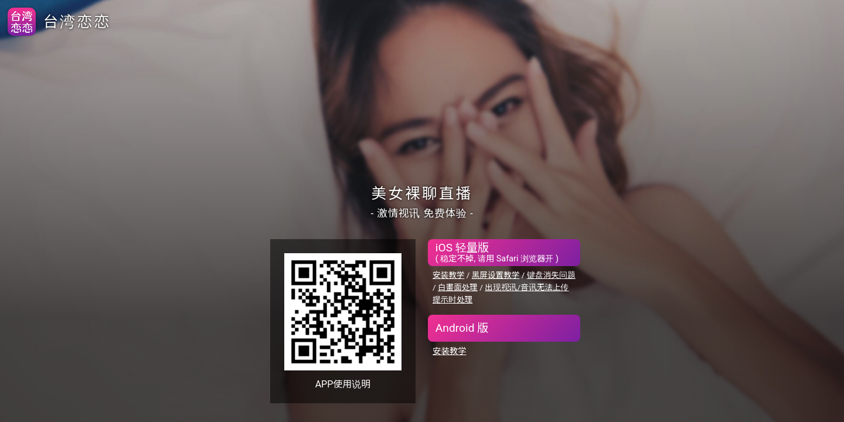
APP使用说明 (343, 384)
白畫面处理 (458, 287)
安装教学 (448, 275)
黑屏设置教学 (496, 275)
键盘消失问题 (551, 275)
